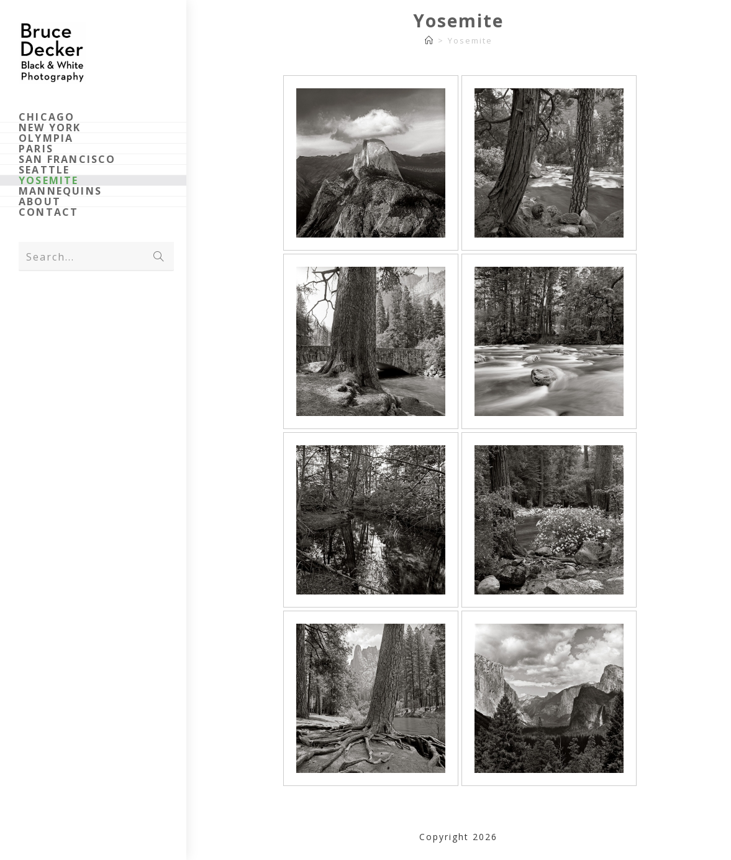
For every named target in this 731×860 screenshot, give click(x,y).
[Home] (429, 40)
